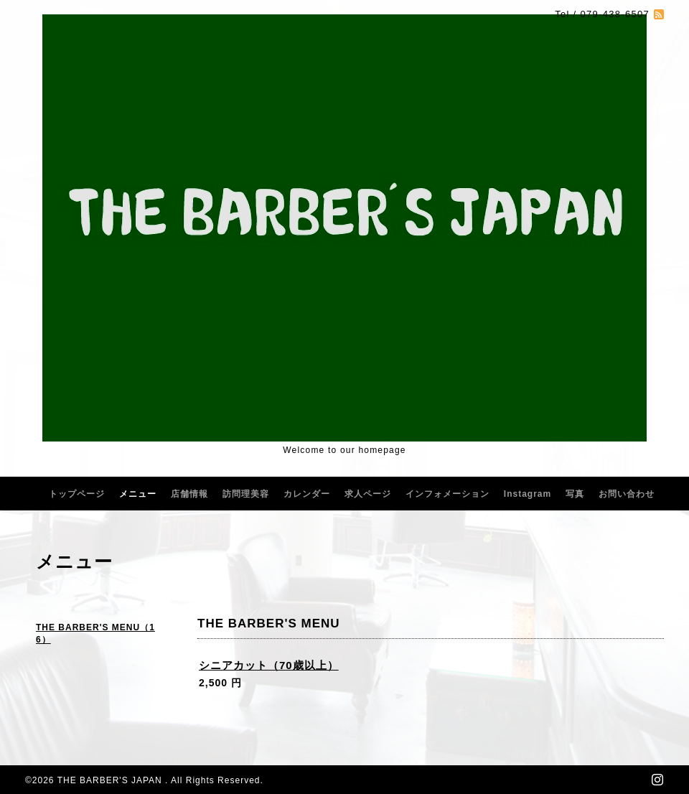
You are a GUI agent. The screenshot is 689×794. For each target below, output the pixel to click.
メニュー (137, 494)
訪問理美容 (245, 494)
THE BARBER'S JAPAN (111, 780)
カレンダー (306, 494)
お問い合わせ (627, 494)
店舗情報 (189, 494)
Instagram (527, 494)
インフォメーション (447, 494)
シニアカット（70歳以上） (269, 665)
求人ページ (367, 494)
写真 (575, 494)
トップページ (77, 494)
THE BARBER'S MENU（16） (95, 633)
